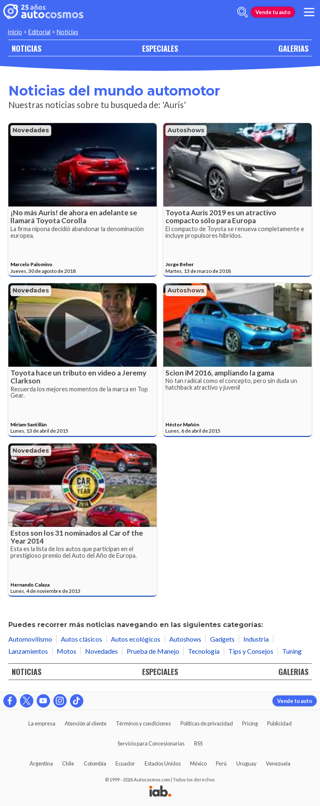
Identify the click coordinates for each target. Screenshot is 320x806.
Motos (66, 651)
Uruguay (246, 763)
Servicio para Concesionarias (151, 743)
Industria (256, 639)
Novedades (30, 130)
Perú (221, 763)
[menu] (309, 12)
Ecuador (125, 763)
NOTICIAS (26, 48)
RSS (198, 743)
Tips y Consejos (250, 651)
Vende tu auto (272, 12)
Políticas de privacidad (206, 723)
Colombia (95, 763)
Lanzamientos (28, 651)
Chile (68, 763)
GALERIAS (293, 48)
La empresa (41, 723)
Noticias (67, 31)
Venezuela (278, 763)
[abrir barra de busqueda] (243, 12)
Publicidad (279, 723)
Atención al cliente (86, 723)
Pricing (250, 723)
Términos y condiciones (143, 723)
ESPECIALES (160, 48)
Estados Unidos (163, 763)
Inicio (15, 31)
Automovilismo (30, 639)
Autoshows (186, 130)
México (198, 763)
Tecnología (204, 651)
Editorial (39, 31)
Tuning (292, 651)
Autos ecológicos (135, 639)
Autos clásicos (81, 639)
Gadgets (222, 639)
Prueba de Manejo (153, 651)
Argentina (41, 763)
